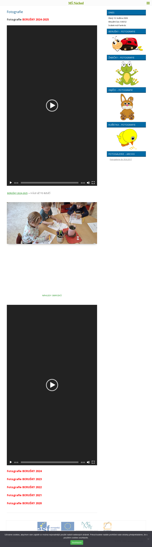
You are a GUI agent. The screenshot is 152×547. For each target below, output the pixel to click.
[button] (52, 105)
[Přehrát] (10, 182)
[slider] (49, 182)
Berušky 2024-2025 (17, 193)
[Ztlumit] (88, 182)
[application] (52, 105)
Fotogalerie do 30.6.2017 (121, 159)
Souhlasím (77, 542)
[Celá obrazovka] (93, 182)
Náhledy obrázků (52, 295)
